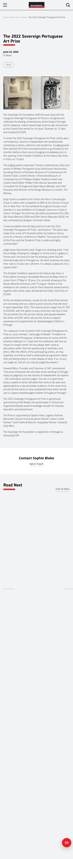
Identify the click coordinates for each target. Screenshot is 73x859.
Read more (8, 586)
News (24, 17)
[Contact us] (66, 842)
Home (6, 17)
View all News (63, 488)
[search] (68, 5)
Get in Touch (36, 463)
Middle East (9, 566)
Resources (15, 17)
